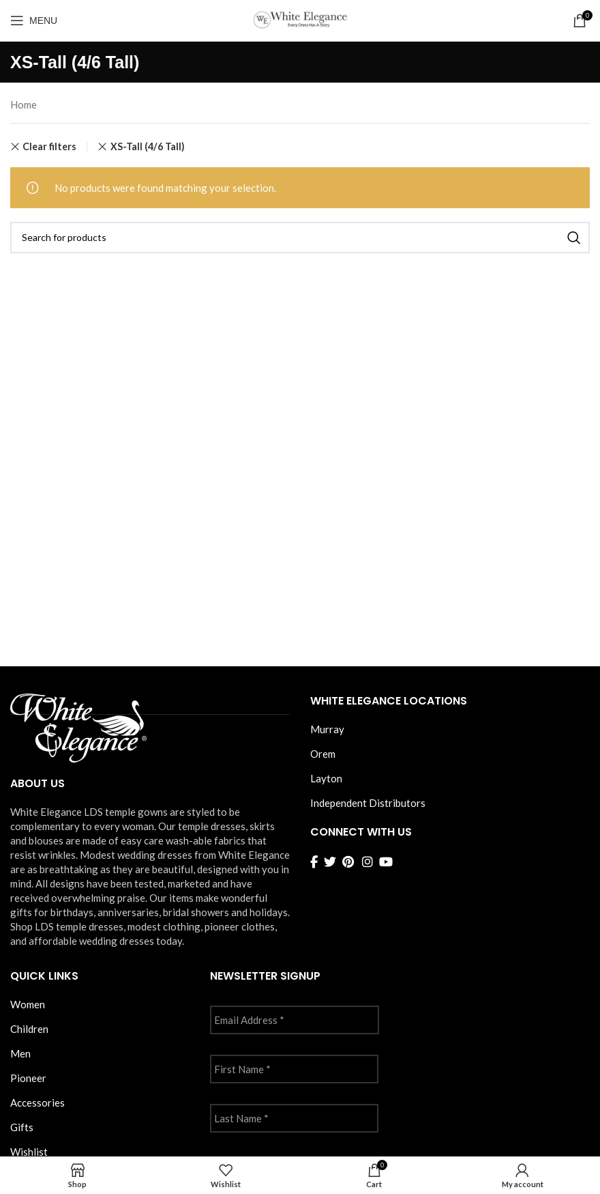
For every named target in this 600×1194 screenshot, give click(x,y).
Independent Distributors (367, 803)
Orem (322, 754)
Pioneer (28, 1078)
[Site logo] (300, 19)
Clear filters (49, 147)
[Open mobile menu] (33, 20)
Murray (327, 729)
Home (23, 104)
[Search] (300, 237)
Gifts (21, 1127)
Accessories (37, 1102)
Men (20, 1053)
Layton (326, 778)
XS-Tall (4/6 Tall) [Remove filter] (147, 146)
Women (27, 1004)
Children (29, 1029)
